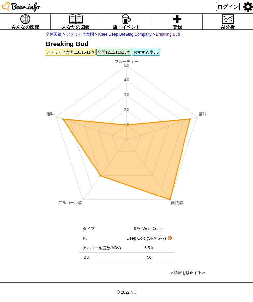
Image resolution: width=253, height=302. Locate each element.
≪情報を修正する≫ (188, 272)
